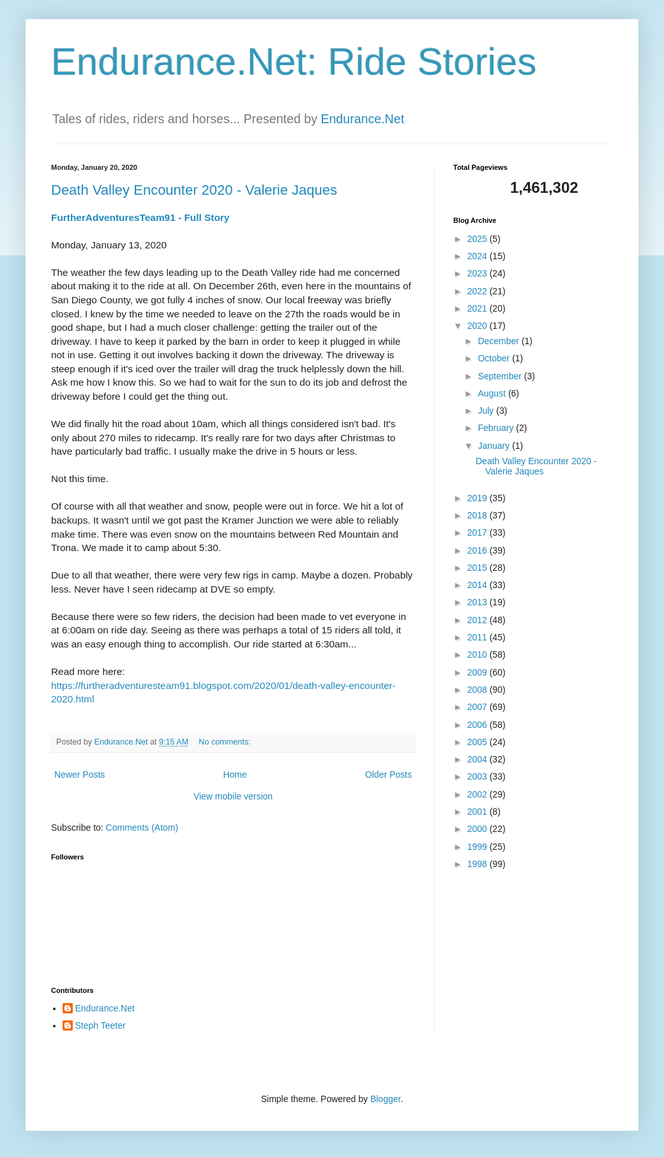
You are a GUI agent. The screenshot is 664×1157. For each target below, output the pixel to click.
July (487, 410)
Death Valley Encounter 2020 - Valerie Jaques (194, 190)
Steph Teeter (100, 1025)
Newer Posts (79, 774)
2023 (478, 273)
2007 (478, 707)
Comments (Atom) (142, 827)
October (495, 358)
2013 (478, 602)
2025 (478, 239)
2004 (478, 759)
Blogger (385, 1099)
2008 (478, 689)
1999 (478, 847)
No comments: (226, 741)
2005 (478, 742)
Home (234, 774)
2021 (478, 308)
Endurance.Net (362, 119)
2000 (478, 829)
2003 (478, 776)
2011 (478, 637)
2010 (478, 654)
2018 (478, 515)
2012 (478, 620)
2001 (478, 811)
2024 (478, 256)
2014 (478, 585)
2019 (478, 498)
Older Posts (388, 774)
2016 (478, 550)
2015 (478, 568)
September (501, 376)
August (493, 393)
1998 (478, 864)
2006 (478, 725)
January (495, 446)
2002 (478, 794)
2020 (478, 326)
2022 (478, 291)
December (499, 341)
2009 (478, 672)
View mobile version (233, 796)
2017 (478, 532)
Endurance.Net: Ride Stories (293, 61)
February (497, 428)
